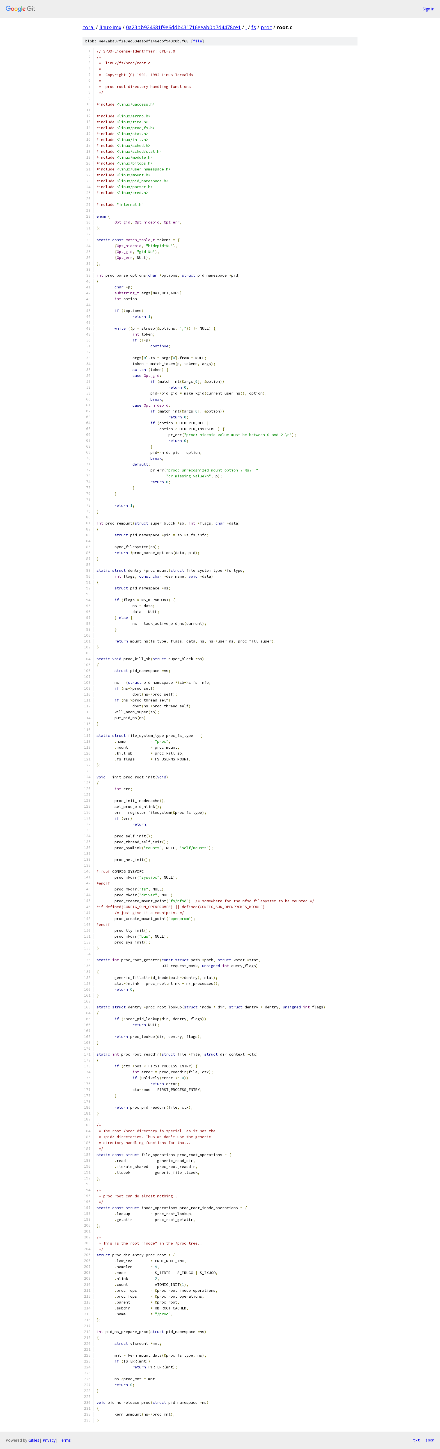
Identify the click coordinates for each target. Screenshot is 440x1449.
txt (416, 1440)
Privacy (49, 1440)
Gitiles (33, 1440)
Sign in (428, 9)
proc (266, 27)
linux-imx (110, 27)
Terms (65, 1440)
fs (253, 27)
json (429, 1440)
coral (88, 27)
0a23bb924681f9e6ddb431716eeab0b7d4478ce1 (183, 27)
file (197, 41)
